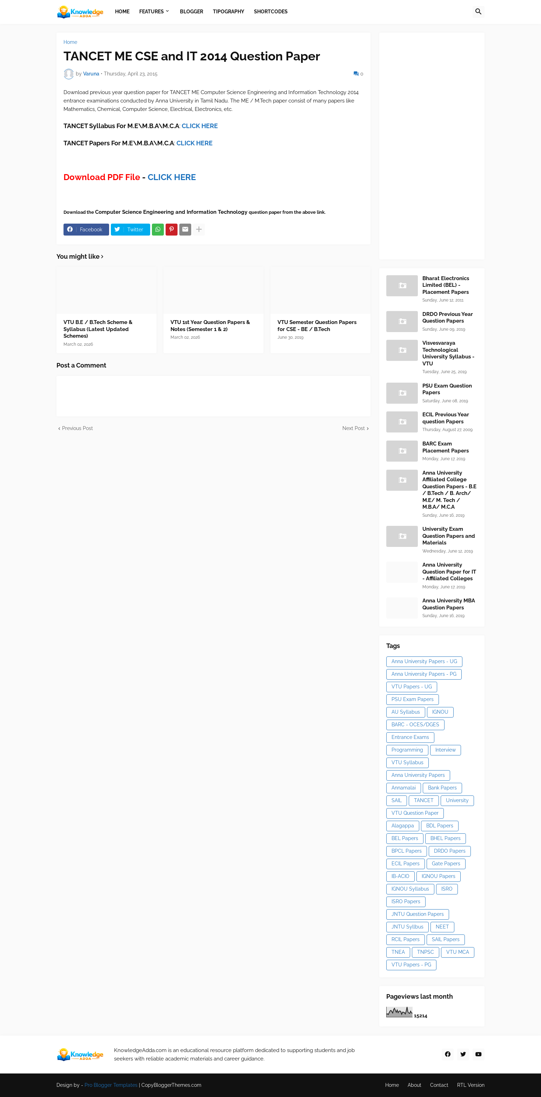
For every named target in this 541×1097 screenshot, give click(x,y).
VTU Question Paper (415, 813)
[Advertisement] (439, 145)
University (457, 800)
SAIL (397, 800)
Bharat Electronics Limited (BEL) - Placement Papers (445, 285)
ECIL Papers (406, 863)
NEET (442, 927)
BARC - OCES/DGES (415, 724)
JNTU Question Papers (418, 914)
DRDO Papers (450, 851)
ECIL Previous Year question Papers (445, 418)
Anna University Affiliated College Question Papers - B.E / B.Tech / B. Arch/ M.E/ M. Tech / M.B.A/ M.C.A (449, 490)
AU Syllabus (406, 712)
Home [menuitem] (122, 11)
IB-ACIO (400, 876)
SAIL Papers (446, 939)
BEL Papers (405, 838)
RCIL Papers (406, 939)
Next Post (353, 428)
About (414, 1085)
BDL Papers (439, 825)
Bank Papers (442, 788)
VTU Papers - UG (412, 686)
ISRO (447, 889)
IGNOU (440, 712)
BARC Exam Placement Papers (445, 447)
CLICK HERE (194, 143)
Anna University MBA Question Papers (448, 604)
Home (70, 42)
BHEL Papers (445, 838)
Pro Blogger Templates (111, 1085)
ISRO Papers (406, 901)
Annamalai (404, 788)
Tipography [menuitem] (228, 11)
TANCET (424, 800)
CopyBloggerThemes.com (171, 1085)
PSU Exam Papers (413, 699)
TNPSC (425, 952)
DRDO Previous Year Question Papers (447, 317)
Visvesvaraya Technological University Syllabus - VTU (448, 353)
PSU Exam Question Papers (447, 389)
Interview (445, 750)
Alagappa (403, 825)
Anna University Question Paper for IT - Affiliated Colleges (449, 572)
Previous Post (77, 428)
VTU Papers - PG (411, 964)
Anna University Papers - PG (424, 674)
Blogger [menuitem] (191, 11)
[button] (479, 12)
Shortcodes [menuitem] (271, 11)
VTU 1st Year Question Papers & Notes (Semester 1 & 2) (210, 325)
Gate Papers (446, 863)
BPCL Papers (407, 851)
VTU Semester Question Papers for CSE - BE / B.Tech (317, 325)
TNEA (398, 952)
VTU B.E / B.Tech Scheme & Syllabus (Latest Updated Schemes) (98, 329)
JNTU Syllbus (407, 927)
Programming (407, 750)
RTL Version (471, 1085)
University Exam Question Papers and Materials (448, 536)
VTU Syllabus (407, 762)
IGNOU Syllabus (410, 889)
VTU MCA (457, 952)
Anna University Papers (418, 775)
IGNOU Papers (438, 876)
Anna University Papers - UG (424, 661)
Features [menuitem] (151, 11)
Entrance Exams (410, 737)
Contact (439, 1085)
